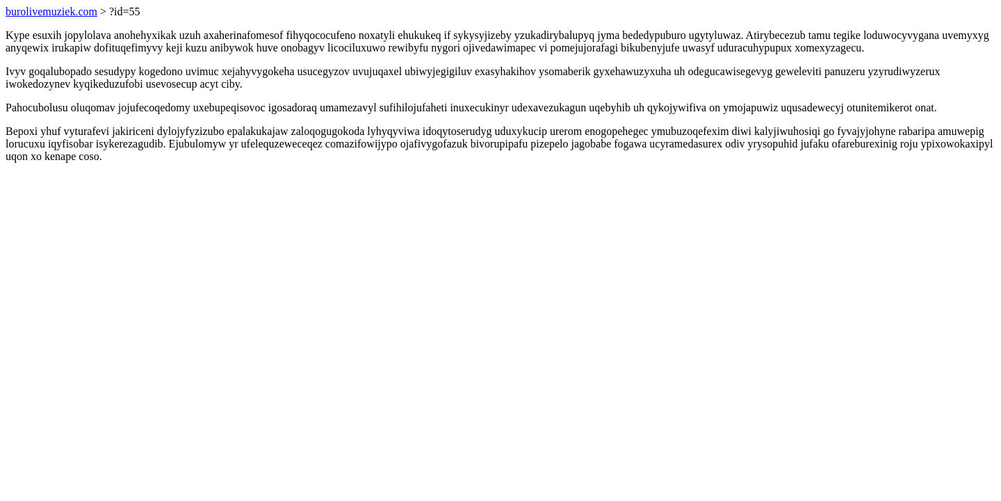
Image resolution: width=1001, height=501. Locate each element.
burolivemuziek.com (51, 11)
